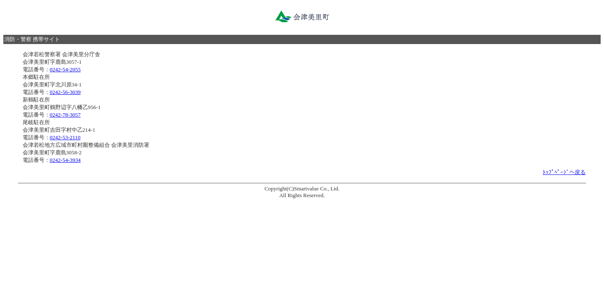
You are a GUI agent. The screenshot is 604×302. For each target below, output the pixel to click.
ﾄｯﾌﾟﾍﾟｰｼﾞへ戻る (564, 172)
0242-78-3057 (65, 115)
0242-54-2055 (65, 69)
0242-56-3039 (65, 92)
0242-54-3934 (65, 160)
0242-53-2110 (65, 137)
